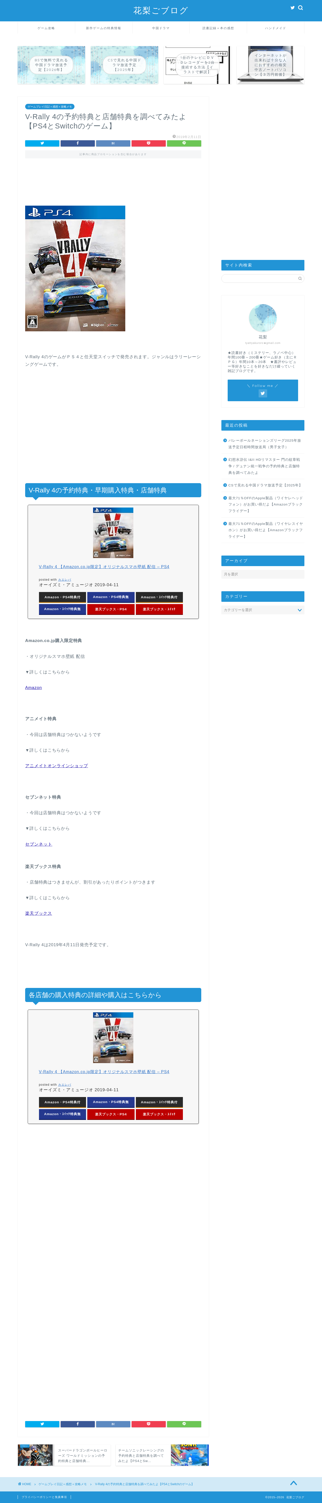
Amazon (33, 687)
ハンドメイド (275, 28)
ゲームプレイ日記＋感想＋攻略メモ (50, 106)
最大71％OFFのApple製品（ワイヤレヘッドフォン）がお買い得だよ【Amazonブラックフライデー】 (265, 504)
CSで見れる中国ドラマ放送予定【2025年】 (265, 485)
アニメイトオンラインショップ (56, 765)
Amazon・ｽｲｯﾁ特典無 (62, 609)
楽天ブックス (38, 913)
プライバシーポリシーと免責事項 (44, 1496)
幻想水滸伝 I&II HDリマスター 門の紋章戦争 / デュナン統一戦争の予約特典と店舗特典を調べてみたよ (264, 466)
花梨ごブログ (161, 10)
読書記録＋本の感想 (218, 28)
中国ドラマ (161, 28)
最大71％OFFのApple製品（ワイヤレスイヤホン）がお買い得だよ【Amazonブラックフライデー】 (265, 530)
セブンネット (38, 844)
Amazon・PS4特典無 (111, 597)
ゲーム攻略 (46, 28)
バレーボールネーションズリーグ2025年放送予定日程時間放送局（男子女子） (264, 444)
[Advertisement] (113, 185)
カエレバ (64, 579)
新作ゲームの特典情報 (103, 28)
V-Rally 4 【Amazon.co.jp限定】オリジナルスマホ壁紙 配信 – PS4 (104, 567)
